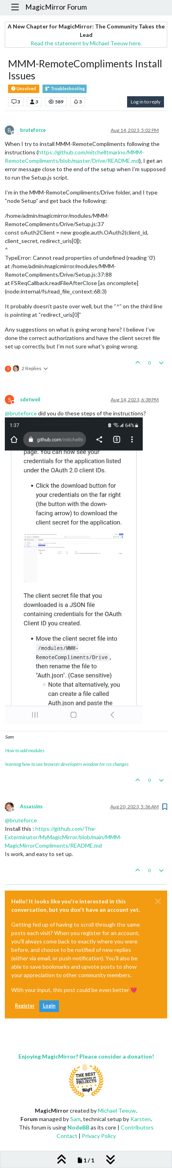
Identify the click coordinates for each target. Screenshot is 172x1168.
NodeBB (78, 1127)
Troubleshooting (65, 88)
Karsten (140, 1118)
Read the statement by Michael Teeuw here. (86, 43)
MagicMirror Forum (56, 7)
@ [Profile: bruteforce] (21, 413)
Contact (67, 1135)
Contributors (137, 1127)
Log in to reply (145, 102)
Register (24, 1006)
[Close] (158, 901)
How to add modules (25, 750)
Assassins (31, 807)
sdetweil (30, 400)
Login (49, 1006)
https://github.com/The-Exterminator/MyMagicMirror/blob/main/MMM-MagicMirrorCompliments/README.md (63, 837)
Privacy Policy (99, 1135)
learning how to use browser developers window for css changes (67, 764)
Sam (75, 1118)
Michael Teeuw (117, 1110)
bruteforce (33, 130)
